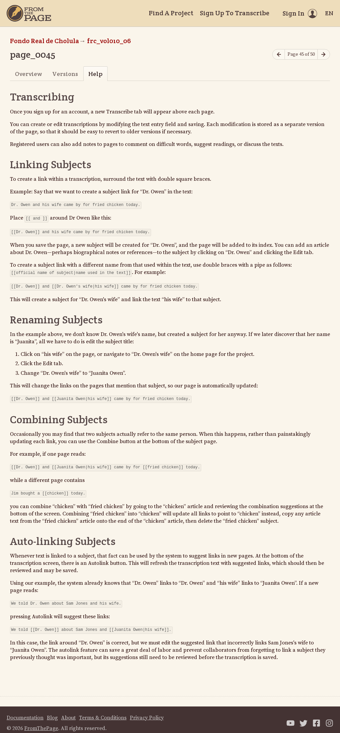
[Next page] (323, 54)
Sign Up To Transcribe (234, 13)
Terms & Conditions (103, 711)
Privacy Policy (147, 711)
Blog (52, 711)
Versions (65, 74)
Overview (28, 74)
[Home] (29, 13)
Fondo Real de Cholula (44, 40)
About (68, 711)
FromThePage (41, 721)
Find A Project (171, 13)
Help (95, 74)
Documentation (25, 711)
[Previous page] (278, 54)
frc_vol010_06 (109, 40)
